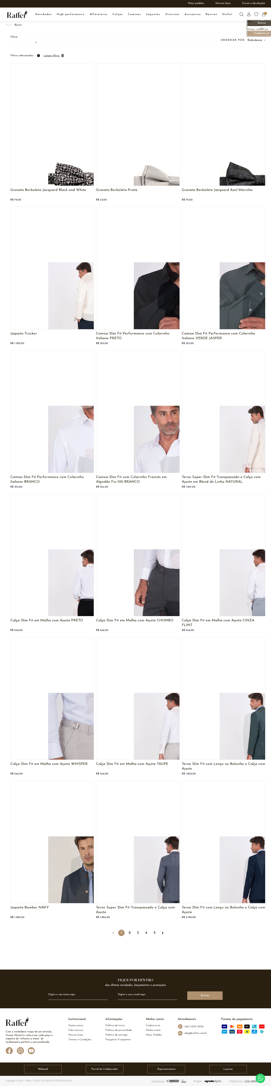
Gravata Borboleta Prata (116, 190)
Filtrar (14, 37)
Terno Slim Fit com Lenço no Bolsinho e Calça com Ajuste (223, 766)
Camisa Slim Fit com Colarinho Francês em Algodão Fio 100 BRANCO (131, 479)
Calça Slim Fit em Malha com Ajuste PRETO (46, 620)
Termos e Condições (79, 1039)
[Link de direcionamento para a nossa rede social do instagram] (20, 1051)
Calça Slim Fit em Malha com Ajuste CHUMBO (134, 620)
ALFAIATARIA (98, 14)
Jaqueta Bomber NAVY (29, 907)
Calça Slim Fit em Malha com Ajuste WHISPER (49, 764)
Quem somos (75, 1025)
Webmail (43, 1069)
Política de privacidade (118, 1030)
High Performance (71, 14)
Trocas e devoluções (253, 3)
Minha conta (153, 1030)
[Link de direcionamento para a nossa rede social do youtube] (31, 1051)
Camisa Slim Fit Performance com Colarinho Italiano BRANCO (47, 479)
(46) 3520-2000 (191, 1026)
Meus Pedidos (154, 1035)
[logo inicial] (17, 14)
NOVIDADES (43, 14)
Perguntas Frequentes (118, 1039)
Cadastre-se (153, 1025)
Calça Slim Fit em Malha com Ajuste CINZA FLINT (218, 623)
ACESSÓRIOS (193, 14)
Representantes (166, 1069)
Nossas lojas (223, 3)
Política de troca (115, 1025)
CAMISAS (134, 14)
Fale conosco (75, 1030)
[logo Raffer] (17, 1023)
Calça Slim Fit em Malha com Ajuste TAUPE (132, 764)
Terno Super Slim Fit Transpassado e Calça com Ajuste (135, 910)
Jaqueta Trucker (23, 333)
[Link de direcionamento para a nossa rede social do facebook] (9, 1051)
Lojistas (228, 1069)
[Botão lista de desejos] (256, 14)
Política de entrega (116, 1035)
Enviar (205, 995)
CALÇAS (117, 14)
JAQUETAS (153, 14)
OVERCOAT (172, 14)
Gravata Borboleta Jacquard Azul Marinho (217, 190)
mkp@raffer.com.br (192, 1033)
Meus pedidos (196, 3)
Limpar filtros (52, 55)
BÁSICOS (211, 14)
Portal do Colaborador (104, 1069)
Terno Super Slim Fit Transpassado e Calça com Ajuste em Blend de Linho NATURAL (221, 479)
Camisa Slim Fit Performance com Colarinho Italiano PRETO (132, 336)
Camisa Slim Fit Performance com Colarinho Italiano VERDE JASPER (218, 336)
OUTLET (227, 14)
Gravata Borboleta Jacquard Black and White (48, 190)
